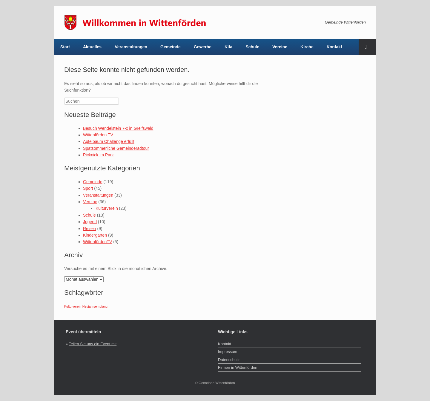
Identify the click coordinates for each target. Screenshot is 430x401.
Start (65, 46)
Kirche (307, 46)
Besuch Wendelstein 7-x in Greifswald (118, 128)
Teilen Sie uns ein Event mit (93, 344)
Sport (88, 188)
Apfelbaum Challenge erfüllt (108, 141)
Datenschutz (228, 359)
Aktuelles (92, 46)
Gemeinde (170, 46)
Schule (252, 46)
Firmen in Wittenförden (237, 367)
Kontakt (334, 46)
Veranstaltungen (131, 46)
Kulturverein (107, 208)
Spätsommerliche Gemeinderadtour (116, 148)
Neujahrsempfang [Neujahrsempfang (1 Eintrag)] (95, 306)
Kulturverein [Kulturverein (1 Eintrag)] (72, 306)
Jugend (90, 221)
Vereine (279, 46)
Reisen (89, 228)
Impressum (227, 351)
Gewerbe (202, 46)
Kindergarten (95, 235)
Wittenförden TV (98, 134)
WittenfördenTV (97, 241)
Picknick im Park (98, 154)
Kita (228, 46)
